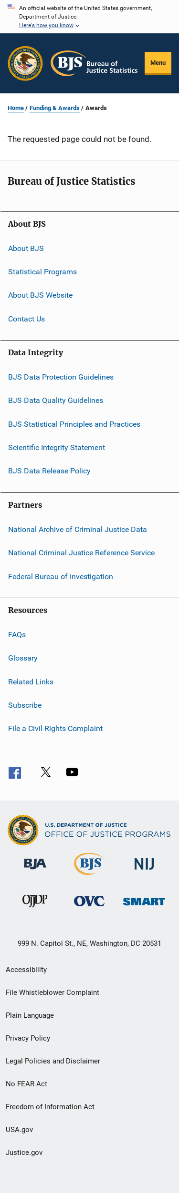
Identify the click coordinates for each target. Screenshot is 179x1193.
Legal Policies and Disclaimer (53, 1061)
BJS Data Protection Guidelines (61, 376)
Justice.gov (24, 1152)
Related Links (30, 681)
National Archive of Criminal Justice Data (77, 529)
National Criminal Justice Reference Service (81, 552)
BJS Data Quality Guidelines (55, 400)
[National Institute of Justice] (144, 871)
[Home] (94, 63)
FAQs (17, 634)
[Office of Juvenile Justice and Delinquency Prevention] (34, 909)
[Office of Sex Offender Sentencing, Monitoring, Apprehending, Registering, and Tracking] (144, 907)
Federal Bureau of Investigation (60, 576)
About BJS (26, 247)
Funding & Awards (55, 107)
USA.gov (19, 1129)
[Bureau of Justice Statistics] (89, 877)
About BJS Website (40, 295)
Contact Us (26, 318)
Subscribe (25, 705)
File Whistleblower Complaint (52, 992)
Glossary (23, 657)
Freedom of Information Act (50, 1107)
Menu (158, 62)
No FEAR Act (26, 1084)
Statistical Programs (42, 271)
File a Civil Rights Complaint (55, 728)
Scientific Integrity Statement (56, 447)
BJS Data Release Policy (49, 470)
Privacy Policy (28, 1038)
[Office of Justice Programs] (25, 63)
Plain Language (30, 1015)
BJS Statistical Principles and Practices (74, 424)
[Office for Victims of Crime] (89, 908)
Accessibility (26, 969)
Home (16, 107)
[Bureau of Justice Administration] (35, 871)
